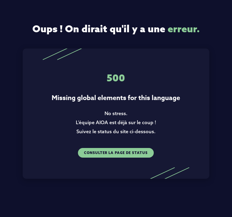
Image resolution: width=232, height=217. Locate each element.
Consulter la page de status (116, 153)
